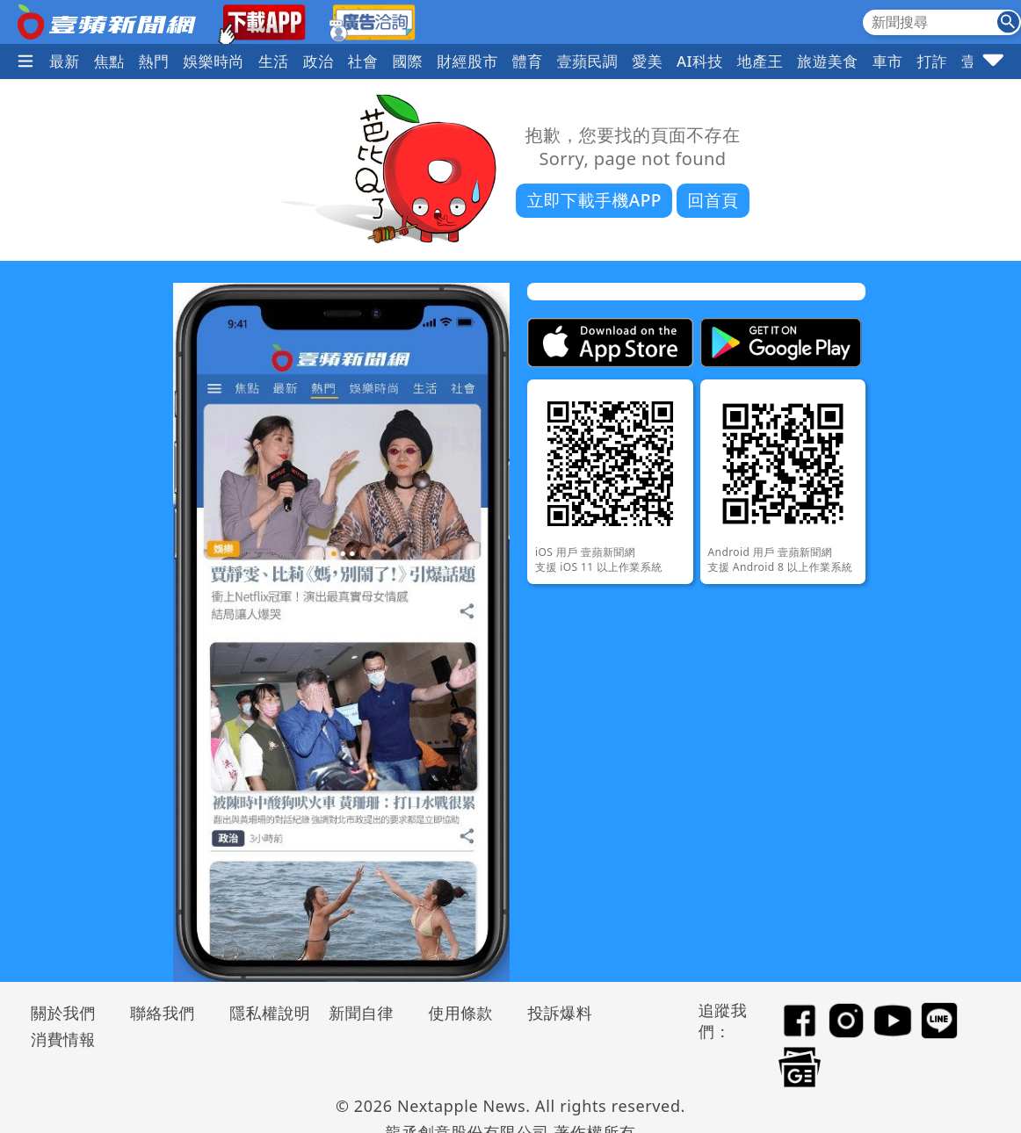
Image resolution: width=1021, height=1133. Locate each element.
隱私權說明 (263, 1012)
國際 (407, 61)
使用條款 (460, 1012)
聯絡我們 (162, 1012)
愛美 (647, 61)
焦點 (109, 61)
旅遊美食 (827, 61)
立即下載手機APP (593, 200)
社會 (363, 61)
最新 (64, 61)
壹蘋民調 (588, 61)
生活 (273, 61)
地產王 (760, 61)
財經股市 (467, 61)
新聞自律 (361, 1012)
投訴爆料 (559, 1012)
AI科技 (700, 61)
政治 (318, 61)
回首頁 (712, 200)
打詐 (931, 61)
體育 (527, 61)
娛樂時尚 (213, 61)
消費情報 (63, 1039)
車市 (888, 61)
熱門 (154, 61)
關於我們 (63, 1012)
